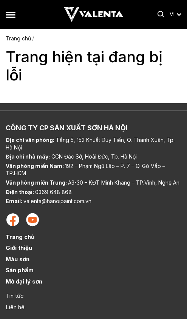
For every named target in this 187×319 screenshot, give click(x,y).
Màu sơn (17, 259)
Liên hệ (15, 307)
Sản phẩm (20, 270)
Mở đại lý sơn (24, 281)
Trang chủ (18, 38)
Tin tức (15, 295)
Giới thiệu (19, 247)
